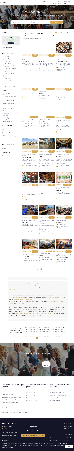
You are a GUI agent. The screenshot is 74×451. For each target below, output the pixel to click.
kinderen (50, 301)
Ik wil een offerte (35, 55)
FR (2, 428)
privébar (11, 291)
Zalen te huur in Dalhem (30, 334)
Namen (44, 313)
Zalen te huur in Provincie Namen (10, 402)
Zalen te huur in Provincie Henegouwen (11, 407)
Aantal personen (7, 100)
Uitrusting (5, 148)
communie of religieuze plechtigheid (38, 283)
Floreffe (41, 313)
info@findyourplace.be (66, 431)
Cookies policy (5, 440)
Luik (50, 313)
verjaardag (26, 283)
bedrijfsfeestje (42, 289)
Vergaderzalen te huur (55, 398)
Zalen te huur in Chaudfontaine (31, 327)
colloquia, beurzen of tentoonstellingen (22, 299)
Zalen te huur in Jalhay (44, 327)
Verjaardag (6, 61)
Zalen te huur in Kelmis (44, 331)
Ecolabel (5, 156)
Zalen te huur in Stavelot (58, 336)
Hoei (48, 313)
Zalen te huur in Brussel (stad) (33, 390)
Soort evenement (7, 54)
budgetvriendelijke (20, 297)
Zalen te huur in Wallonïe (8, 394)
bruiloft (21, 283)
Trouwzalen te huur (54, 390)
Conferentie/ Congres (9, 65)
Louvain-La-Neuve (24, 313)
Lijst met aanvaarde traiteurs (10, 95)
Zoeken (56, 22)
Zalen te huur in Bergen (31, 403)
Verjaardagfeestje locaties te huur (58, 395)
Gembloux (31, 313)
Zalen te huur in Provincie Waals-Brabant (11, 397)
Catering (5, 84)
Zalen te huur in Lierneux (44, 334)
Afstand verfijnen (7, 47)
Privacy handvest (6, 438)
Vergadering (7, 58)
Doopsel (6, 66)
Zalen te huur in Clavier (30, 329)
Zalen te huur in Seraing (58, 329)
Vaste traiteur (7, 93)
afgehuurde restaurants (54, 297)
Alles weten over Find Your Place (9, 432)
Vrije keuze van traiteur (9, 96)
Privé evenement (53, 2)
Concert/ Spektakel (8, 73)
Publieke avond (7, 76)
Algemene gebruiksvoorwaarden (10, 435)
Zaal (3, 129)
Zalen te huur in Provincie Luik (9, 400)
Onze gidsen (59, 2)
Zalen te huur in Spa (31, 395)
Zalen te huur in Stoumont (58, 338)
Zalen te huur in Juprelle (44, 329)
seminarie (17, 289)
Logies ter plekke (7, 125)
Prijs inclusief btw (7, 133)
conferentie (23, 289)
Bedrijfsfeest (7, 63)
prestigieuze (12, 297)
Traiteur (4, 90)
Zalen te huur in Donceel (30, 338)
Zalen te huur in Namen (31, 398)
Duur (3, 141)
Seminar (6, 60)
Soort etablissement (8, 145)
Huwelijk (6, 56)
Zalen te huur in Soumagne (59, 331)
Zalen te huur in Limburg (44, 336)
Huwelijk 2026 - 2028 (67, 2)
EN (7, 428)
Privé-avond (7, 75)
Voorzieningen (6, 152)
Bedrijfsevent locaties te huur (57, 392)
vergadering (12, 289)
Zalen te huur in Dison (29, 336)
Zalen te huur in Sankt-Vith (58, 327)
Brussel (18, 313)
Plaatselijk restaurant (9, 86)
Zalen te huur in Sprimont (58, 334)
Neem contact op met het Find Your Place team (32, 435)
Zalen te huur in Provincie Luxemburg (10, 405)
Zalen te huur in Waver (31, 400)
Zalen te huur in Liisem (43, 338)
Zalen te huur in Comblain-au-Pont (31, 331)
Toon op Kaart (11, 42)
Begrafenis (6, 71)
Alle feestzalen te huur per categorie (15, 412)
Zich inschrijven (46, 364)
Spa (52, 313)
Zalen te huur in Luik (30, 392)
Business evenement (44, 2)
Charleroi (36, 313)
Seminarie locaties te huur (56, 400)
